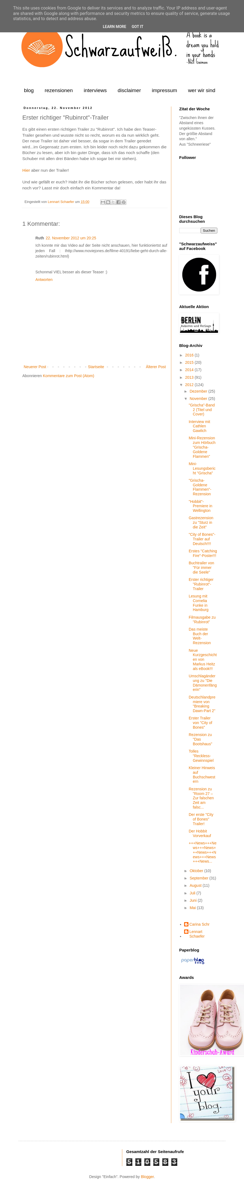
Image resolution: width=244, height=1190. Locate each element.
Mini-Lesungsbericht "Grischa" (202, 468)
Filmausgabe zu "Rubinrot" (202, 619)
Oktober (197, 871)
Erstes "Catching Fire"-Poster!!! (203, 553)
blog (29, 90)
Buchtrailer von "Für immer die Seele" (201, 567)
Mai (193, 908)
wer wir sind (201, 90)
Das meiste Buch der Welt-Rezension (200, 636)
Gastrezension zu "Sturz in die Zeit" (201, 522)
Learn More (114, 26)
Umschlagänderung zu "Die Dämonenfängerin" (203, 683)
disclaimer (129, 90)
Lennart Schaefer (61, 202)
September (199, 878)
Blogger (147, 1177)
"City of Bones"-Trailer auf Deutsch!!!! (202, 539)
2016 (190, 355)
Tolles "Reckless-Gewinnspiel (201, 756)
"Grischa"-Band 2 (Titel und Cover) (202, 409)
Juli (193, 893)
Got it (137, 26)
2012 (190, 385)
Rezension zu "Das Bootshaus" (200, 739)
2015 (190, 362)
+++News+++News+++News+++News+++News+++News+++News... (202, 852)
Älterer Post (156, 367)
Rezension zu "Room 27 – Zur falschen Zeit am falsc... (201, 798)
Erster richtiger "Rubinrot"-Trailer (201, 584)
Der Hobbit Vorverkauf (200, 833)
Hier (26, 170)
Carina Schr (200, 924)
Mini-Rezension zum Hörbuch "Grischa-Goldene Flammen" (202, 447)
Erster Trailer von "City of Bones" (200, 722)
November (199, 398)
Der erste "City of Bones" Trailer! (201, 819)
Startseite (96, 367)
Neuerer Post (35, 367)
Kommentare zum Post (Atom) (68, 376)
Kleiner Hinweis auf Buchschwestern (202, 775)
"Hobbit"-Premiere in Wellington (200, 506)
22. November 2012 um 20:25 (71, 238)
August (196, 885)
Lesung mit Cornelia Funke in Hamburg (199, 603)
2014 (190, 370)
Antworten (44, 279)
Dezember (199, 391)
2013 (190, 377)
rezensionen (59, 90)
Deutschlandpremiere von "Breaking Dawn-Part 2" (202, 704)
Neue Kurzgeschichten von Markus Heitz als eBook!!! (203, 659)
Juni (194, 900)
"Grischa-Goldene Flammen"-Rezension (200, 487)
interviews (95, 90)
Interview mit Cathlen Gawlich (199, 426)
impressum (164, 90)
